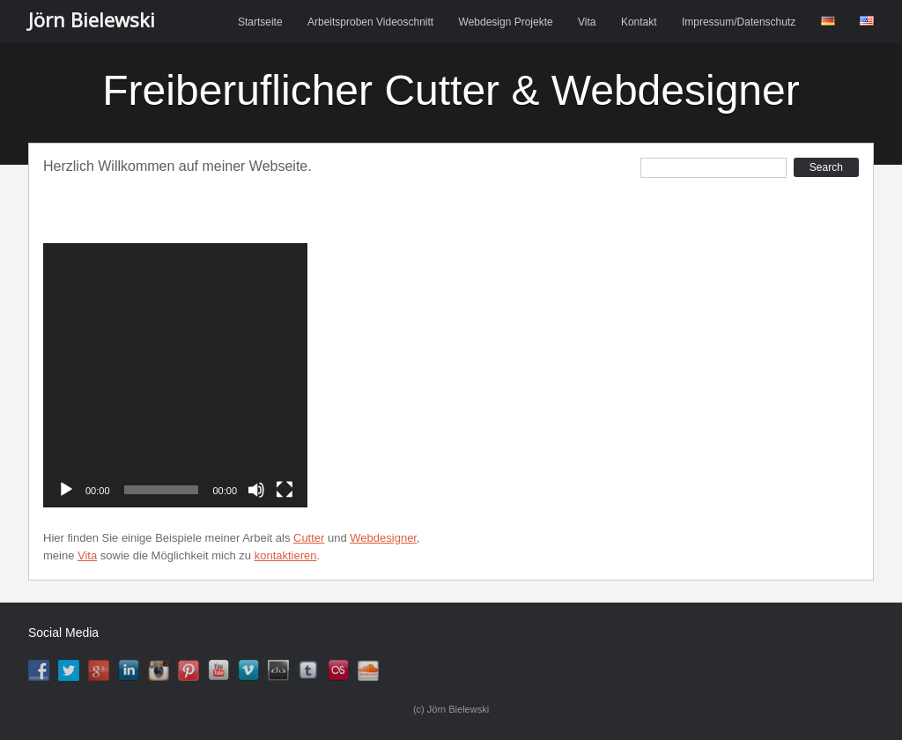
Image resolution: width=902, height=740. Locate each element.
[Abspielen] (66, 490)
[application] (175, 375)
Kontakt (639, 22)
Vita (586, 22)
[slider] (161, 489)
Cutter (308, 537)
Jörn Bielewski (91, 19)
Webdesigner (383, 537)
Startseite (260, 22)
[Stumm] (256, 490)
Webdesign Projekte (506, 22)
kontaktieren (286, 555)
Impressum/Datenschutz (738, 22)
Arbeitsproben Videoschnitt (370, 22)
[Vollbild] (284, 490)
